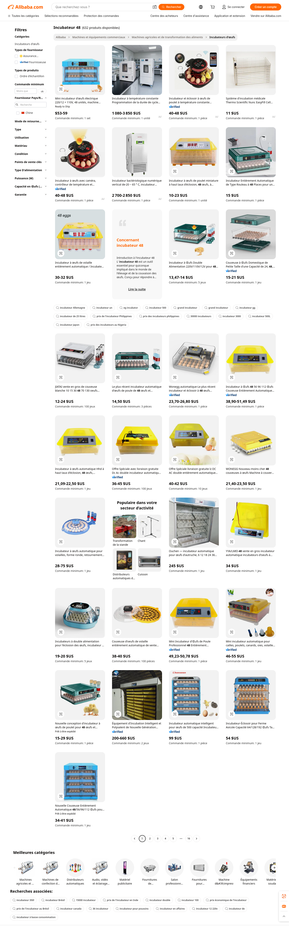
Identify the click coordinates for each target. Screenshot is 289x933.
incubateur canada (68, 908)
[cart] (213, 7)
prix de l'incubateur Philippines (112, 316)
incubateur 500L (259, 316)
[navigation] (29, 433)
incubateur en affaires (170, 908)
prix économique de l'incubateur (226, 900)
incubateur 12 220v (204, 908)
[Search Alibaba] (102, 7)
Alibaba (61, 37)
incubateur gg (245, 307)
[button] (154, 7)
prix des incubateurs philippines (159, 316)
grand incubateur (185, 307)
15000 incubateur (84, 900)
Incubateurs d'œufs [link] (222, 37)
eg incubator (129, 307)
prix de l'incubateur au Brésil (31, 908)
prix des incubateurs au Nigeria (106, 324)
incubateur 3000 (230, 316)
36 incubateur (98, 908)
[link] (284, 896)
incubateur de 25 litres (70, 316)
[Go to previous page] (134, 838)
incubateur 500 (155, 307)
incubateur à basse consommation (34, 917)
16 (188, 838)
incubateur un (102, 307)
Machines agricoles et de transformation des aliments (167, 37)
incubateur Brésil (53, 900)
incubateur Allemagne (70, 307)
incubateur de (235, 908)
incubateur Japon (67, 324)
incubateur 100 (188, 900)
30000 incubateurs (199, 316)
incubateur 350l (23, 900)
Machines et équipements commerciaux (98, 37)
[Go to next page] (196, 838)
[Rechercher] (171, 7)
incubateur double (158, 900)
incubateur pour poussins (132, 908)
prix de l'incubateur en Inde (120, 900)
